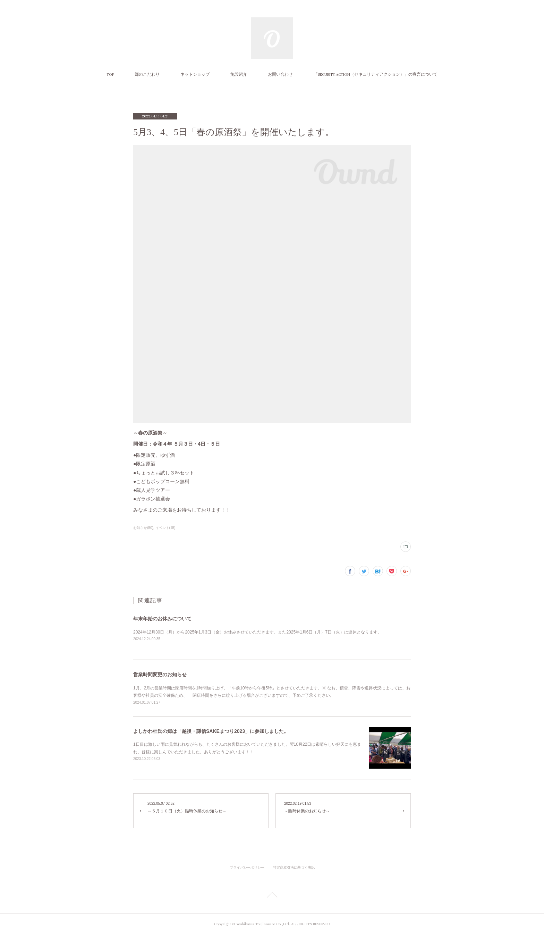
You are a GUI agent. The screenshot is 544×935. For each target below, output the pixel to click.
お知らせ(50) (143, 528)
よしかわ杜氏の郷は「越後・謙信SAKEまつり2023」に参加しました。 (211, 731)
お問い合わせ (280, 74)
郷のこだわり (147, 74)
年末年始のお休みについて (162, 618)
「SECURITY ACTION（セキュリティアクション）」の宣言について (375, 74)
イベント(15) (165, 528)
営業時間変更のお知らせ (160, 674)
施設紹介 (238, 74)
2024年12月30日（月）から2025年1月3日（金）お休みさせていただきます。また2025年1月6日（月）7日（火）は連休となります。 (257, 632)
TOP (110, 74)
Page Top (272, 896)
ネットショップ (195, 74)
